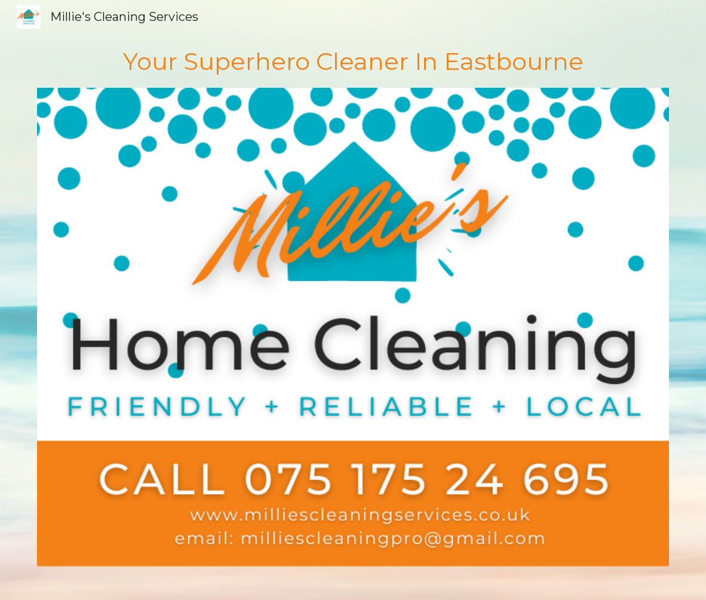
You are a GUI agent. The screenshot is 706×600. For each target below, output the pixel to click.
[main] (353, 60)
